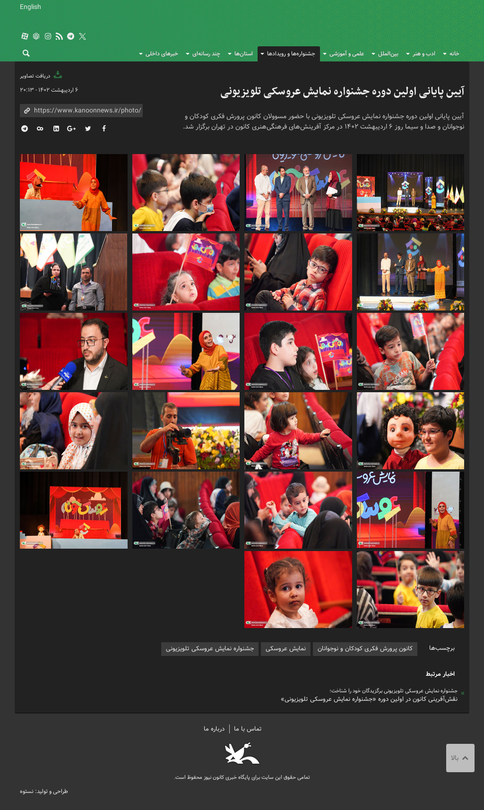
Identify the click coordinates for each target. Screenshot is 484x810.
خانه (454, 53)
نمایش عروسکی (286, 649)
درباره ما (214, 729)
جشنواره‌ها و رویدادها (291, 53)
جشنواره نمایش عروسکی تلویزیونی (210, 649)
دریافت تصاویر (41, 76)
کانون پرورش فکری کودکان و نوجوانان (373, 28)
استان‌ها (243, 53)
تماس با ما (248, 729)
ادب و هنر (424, 53)
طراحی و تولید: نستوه (44, 791)
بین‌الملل (388, 53)
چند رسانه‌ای (206, 53)
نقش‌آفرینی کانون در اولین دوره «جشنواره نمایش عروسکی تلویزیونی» (369, 699)
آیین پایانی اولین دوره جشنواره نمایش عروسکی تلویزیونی (342, 91)
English (30, 7)
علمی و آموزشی (346, 53)
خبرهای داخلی (162, 53)
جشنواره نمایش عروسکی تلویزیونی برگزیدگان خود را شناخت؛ (393, 691)
